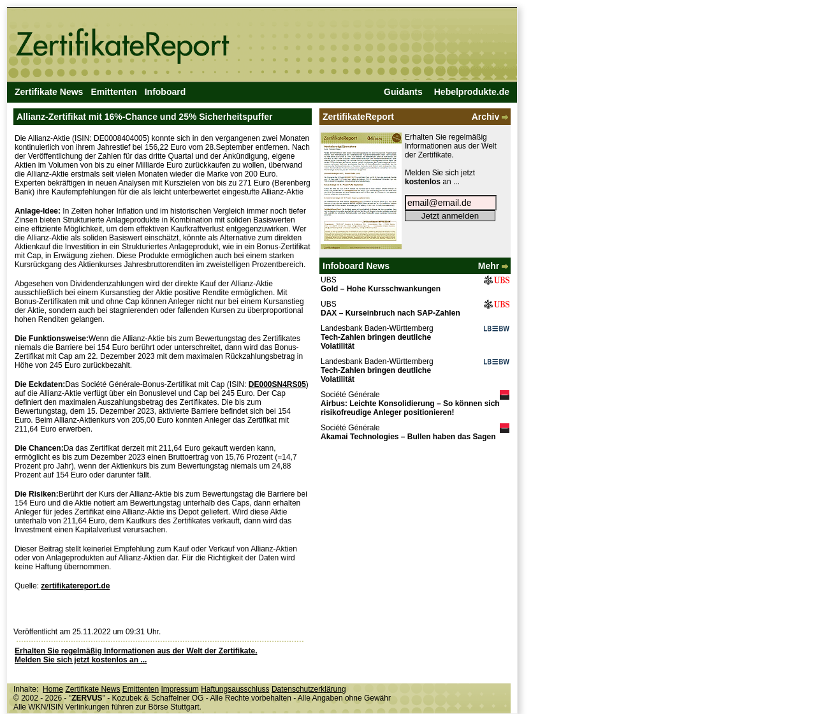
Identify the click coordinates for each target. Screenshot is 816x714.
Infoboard (165, 92)
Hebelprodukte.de (471, 92)
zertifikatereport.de (75, 585)
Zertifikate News (49, 92)
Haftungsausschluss (235, 689)
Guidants (403, 92)
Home (53, 689)
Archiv (491, 117)
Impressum (179, 689)
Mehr (494, 266)
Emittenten (113, 92)
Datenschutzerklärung (309, 689)
